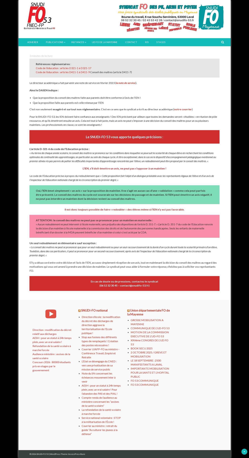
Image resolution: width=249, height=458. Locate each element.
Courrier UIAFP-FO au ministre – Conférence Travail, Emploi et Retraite (101, 353)
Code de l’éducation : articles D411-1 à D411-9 (63, 72)
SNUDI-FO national (94, 310)
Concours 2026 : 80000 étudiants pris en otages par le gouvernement (51, 366)
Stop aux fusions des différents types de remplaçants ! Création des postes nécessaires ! (100, 341)
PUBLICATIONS (54, 42)
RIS (147, 42)
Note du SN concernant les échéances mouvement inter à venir (98, 377)
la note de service (126, 82)
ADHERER (32, 42)
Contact (131, 42)
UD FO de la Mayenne (105, 42)
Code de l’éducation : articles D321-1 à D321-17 (64, 68)
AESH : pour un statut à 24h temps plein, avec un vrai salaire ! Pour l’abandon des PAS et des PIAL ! (101, 389)
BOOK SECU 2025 (142, 348)
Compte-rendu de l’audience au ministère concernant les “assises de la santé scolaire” (100, 401)
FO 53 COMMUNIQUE (145, 380)
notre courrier (183, 109)
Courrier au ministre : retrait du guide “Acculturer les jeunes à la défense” (100, 429)
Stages (160, 42)
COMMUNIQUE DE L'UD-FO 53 (150, 328)
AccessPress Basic (76, 454)
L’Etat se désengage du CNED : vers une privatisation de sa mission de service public (99, 365)
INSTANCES (77, 42)
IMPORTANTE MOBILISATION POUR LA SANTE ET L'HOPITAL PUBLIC (150, 372)
